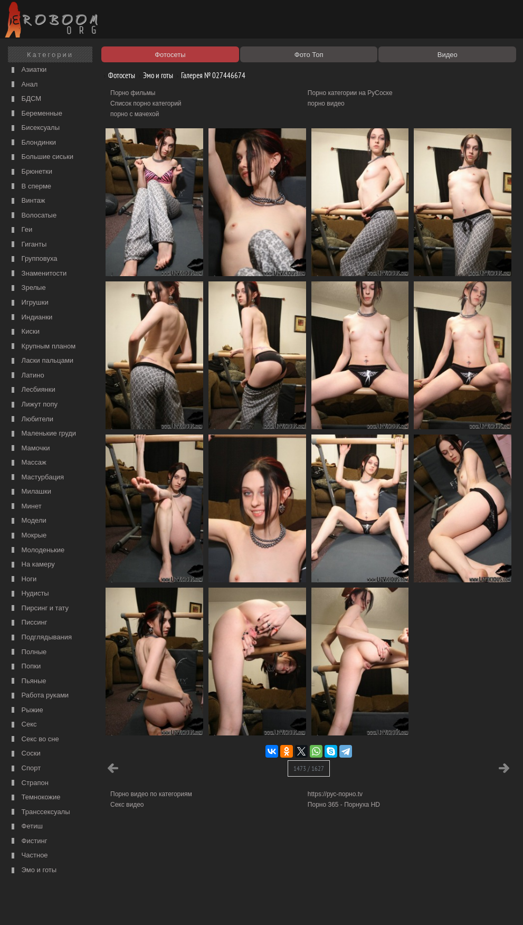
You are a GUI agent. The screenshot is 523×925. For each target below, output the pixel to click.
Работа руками (39, 695)
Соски (25, 753)
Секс (23, 724)
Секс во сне (34, 739)
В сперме (30, 186)
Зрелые (27, 288)
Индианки (30, 317)
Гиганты (27, 244)
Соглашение (147, 905)
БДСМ (25, 99)
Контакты (183, 905)
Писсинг (28, 622)
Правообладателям (97, 905)
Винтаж (27, 200)
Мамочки (29, 448)
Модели (27, 520)
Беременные (35, 113)
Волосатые (32, 215)
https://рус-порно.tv (335, 794)
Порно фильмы (132, 93)
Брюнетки (30, 171)
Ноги (22, 579)
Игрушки (29, 302)
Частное (28, 855)
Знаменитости (37, 273)
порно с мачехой (134, 114)
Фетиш (26, 826)
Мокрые (27, 535)
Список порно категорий (146, 103)
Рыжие (26, 710)
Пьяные (27, 681)
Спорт (25, 768)
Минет (25, 506)
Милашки (30, 491)
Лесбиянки (32, 389)
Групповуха (33, 258)
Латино (26, 375)
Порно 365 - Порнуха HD (344, 804)
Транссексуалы (39, 812)
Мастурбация (36, 477)
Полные (27, 652)
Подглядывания (40, 637)
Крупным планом (42, 346)
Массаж (27, 462)
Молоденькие (36, 550)
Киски (24, 331)
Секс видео (127, 804)
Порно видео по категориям (151, 794)
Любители (31, 419)
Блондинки (32, 142)
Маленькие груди (42, 433)
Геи (20, 229)
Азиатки (27, 69)
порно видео (326, 103)
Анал (23, 84)
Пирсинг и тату (39, 608)
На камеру (32, 564)
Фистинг (28, 841)
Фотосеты (117, 75)
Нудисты (29, 593)
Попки (25, 666)
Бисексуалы (34, 128)
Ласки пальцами (41, 360)
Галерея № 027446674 (209, 75)
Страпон (29, 783)
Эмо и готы (32, 870)
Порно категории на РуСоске (350, 93)
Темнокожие (35, 797)
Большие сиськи (41, 157)
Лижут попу (33, 404)
